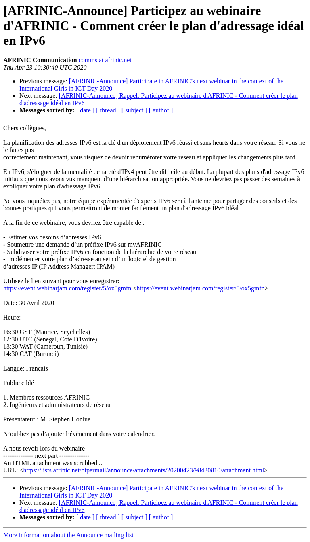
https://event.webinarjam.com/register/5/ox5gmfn (67, 288)
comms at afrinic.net (105, 60)
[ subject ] (134, 110)
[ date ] (85, 110)
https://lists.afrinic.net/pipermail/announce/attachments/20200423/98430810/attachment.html (143, 470)
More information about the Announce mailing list (68, 534)
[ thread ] (108, 110)
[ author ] (161, 110)
